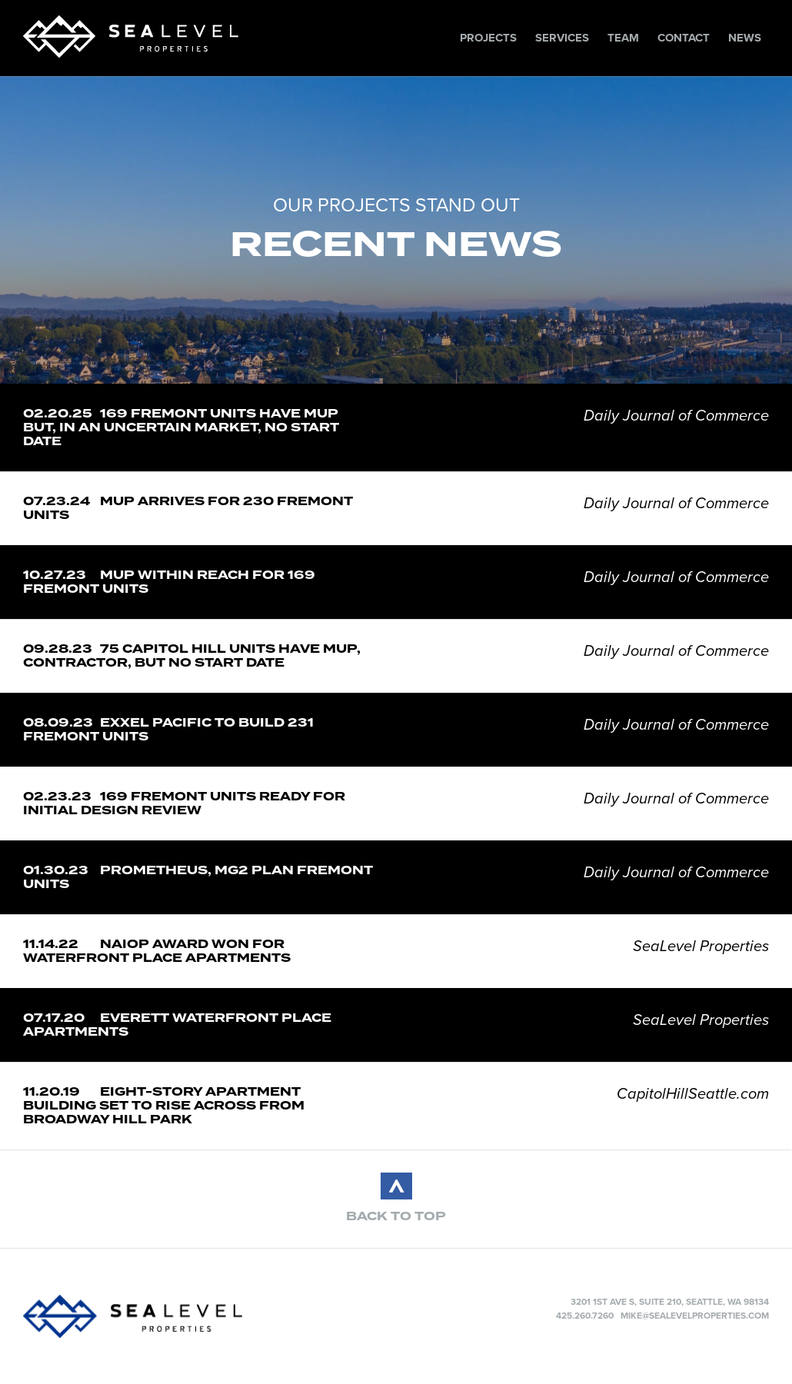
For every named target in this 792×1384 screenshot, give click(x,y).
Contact (683, 38)
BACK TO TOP (396, 1216)
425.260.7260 (585, 1315)
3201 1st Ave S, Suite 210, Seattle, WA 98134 (670, 1301)
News (744, 38)
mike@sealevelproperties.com (695, 1315)
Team (623, 38)
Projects (488, 38)
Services (562, 38)
